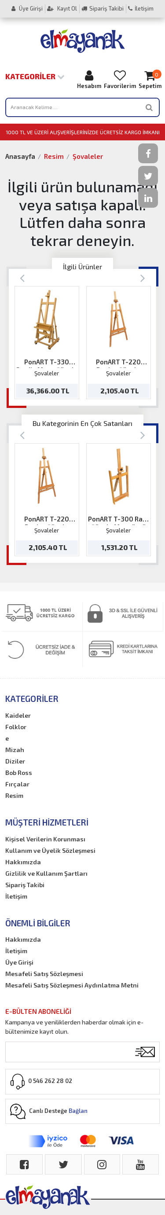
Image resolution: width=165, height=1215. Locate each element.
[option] (47, 342)
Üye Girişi (27, 8)
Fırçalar (17, 784)
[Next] (142, 277)
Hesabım (89, 79)
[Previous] (22, 277)
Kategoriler (35, 76)
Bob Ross (18, 772)
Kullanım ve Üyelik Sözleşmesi (50, 850)
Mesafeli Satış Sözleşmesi (44, 973)
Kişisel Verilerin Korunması (45, 839)
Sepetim (150, 79)
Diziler (15, 761)
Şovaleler (88, 156)
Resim (54, 156)
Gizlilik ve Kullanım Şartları (46, 873)
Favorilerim (120, 79)
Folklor (15, 726)
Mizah (14, 749)
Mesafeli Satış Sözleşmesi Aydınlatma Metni (72, 985)
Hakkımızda (23, 862)
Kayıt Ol (62, 8)
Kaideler (18, 715)
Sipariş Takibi (102, 8)
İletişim (141, 8)
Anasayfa (20, 156)
